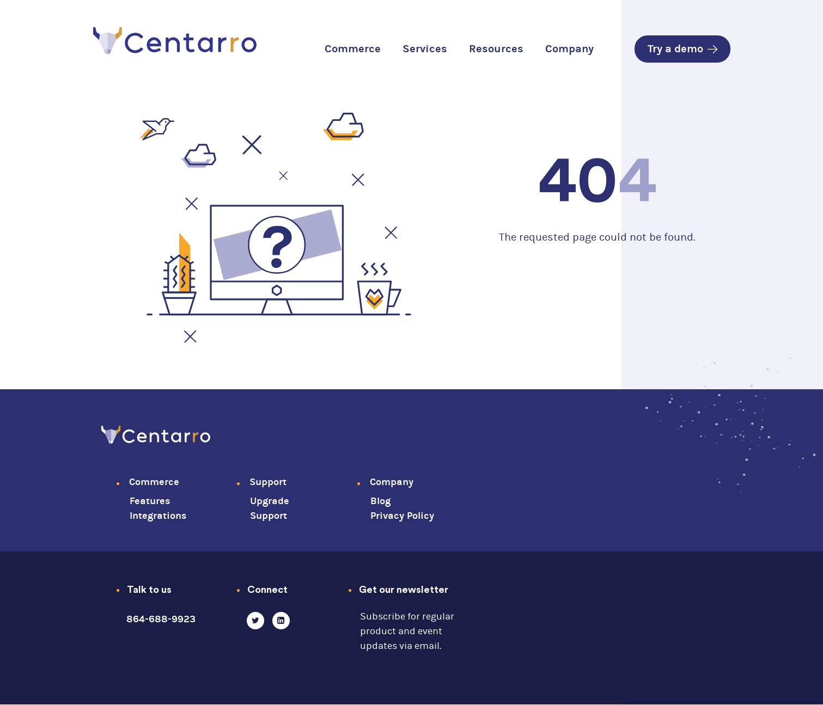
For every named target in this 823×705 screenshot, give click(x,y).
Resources (496, 48)
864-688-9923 (161, 619)
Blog (380, 501)
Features (150, 501)
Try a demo (682, 48)
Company (569, 48)
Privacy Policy (402, 516)
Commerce (353, 48)
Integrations (158, 516)
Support (267, 482)
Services (425, 48)
